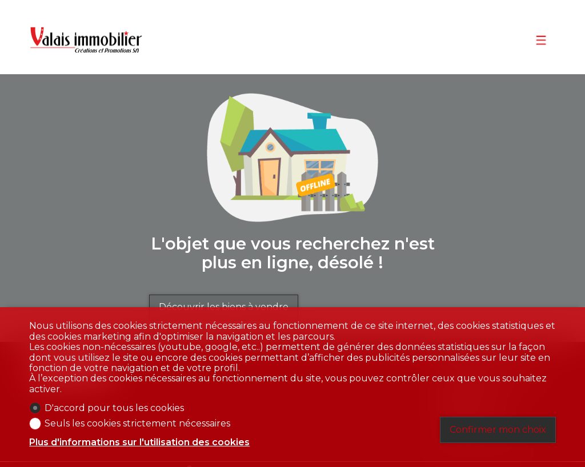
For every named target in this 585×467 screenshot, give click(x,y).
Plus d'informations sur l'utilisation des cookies (139, 442)
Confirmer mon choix (498, 429)
